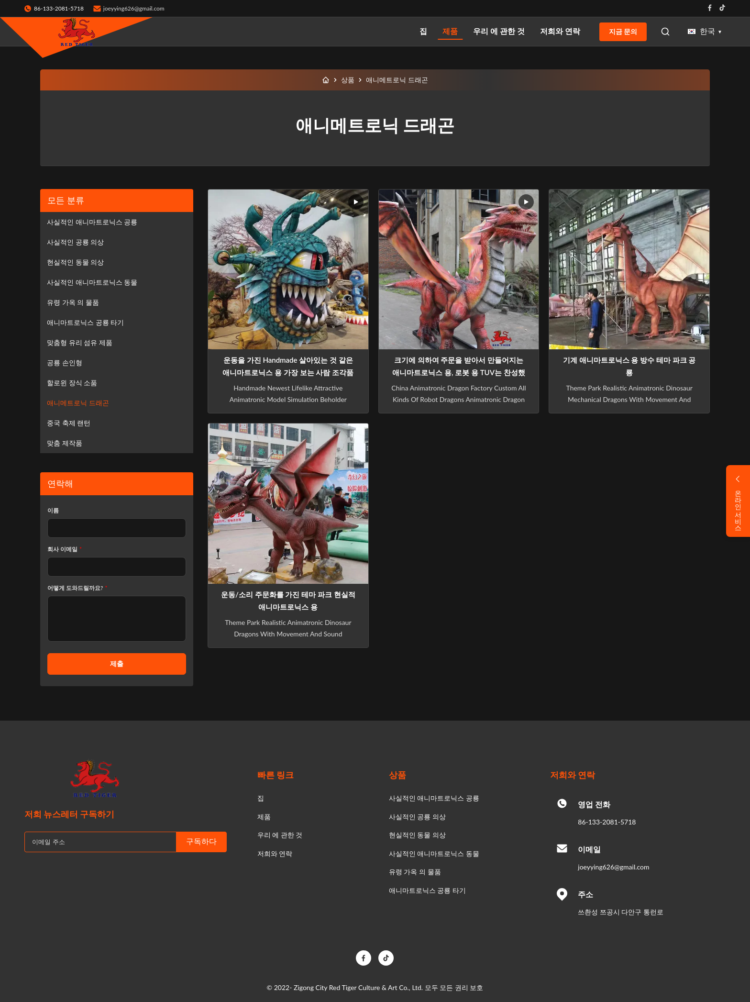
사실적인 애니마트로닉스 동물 (92, 282)
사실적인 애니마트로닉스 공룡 (92, 222)
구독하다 (201, 841)
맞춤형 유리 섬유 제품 (79, 342)
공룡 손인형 (64, 362)
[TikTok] (386, 958)
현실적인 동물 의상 (75, 262)
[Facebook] (363, 958)
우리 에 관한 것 (499, 30)
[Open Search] (665, 31)
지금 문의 (623, 31)
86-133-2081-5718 (607, 822)
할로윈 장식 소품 (72, 383)
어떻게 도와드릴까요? (77, 587)
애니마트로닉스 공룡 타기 (85, 322)
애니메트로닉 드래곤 (78, 403)
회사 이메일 (64, 549)
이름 (53, 510)
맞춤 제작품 (64, 443)
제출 (116, 663)
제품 (450, 30)
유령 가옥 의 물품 (73, 302)
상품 (347, 80)
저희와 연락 (560, 30)
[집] (326, 80)
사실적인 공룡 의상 (75, 242)
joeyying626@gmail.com (134, 8)
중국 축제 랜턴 (68, 423)
